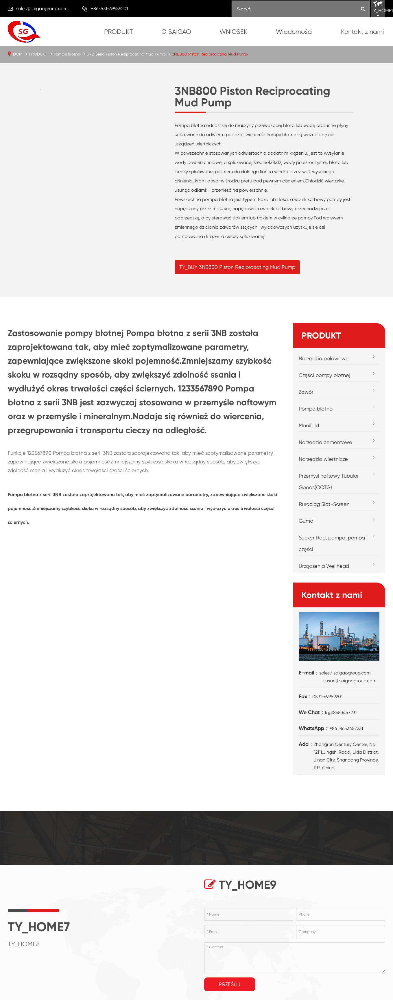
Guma (306, 521)
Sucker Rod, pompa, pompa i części (333, 543)
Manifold (309, 425)
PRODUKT (118, 31)
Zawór (306, 392)
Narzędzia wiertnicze (323, 459)
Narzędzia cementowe (325, 442)
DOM (17, 54)
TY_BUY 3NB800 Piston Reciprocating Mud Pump (237, 267)
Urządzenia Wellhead (324, 566)
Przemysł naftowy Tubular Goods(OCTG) (329, 481)
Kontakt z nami (362, 31)
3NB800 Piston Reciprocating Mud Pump (210, 54)
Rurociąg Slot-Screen (324, 504)
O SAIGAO (176, 31)
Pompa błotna (67, 54)
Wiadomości (294, 31)
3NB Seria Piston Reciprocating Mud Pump (126, 54)
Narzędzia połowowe (324, 358)
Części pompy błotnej (324, 375)
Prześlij (229, 984)
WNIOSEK (233, 31)
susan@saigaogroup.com (350, 680)
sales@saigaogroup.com (42, 8)
